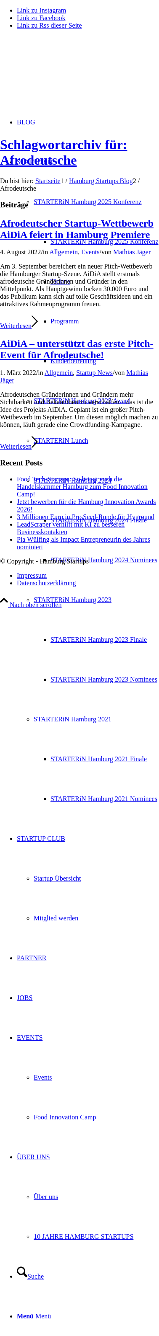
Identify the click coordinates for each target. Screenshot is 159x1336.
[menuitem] (104, 241)
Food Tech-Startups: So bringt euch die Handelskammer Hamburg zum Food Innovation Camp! (82, 486)
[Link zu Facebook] (41, 17)
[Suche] (30, 1276)
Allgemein (63, 252)
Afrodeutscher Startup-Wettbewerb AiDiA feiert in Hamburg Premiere (77, 229)
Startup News (94, 372)
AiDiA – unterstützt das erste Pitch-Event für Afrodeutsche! (77, 349)
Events (90, 252)
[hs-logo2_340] (63, 75)
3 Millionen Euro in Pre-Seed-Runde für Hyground (85, 516)
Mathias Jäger (132, 252)
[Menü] (34, 1316)
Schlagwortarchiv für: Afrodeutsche (63, 152)
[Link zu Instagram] (41, 10)
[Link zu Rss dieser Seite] (49, 25)
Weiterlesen (19, 325)
